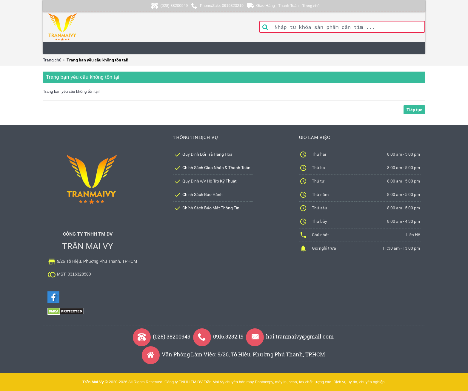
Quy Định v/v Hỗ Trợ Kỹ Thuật (209, 181)
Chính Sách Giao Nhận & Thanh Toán (216, 167)
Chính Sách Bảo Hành (202, 194)
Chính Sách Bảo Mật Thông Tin (210, 207)
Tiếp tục (414, 109)
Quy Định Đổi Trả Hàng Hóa (207, 154)
